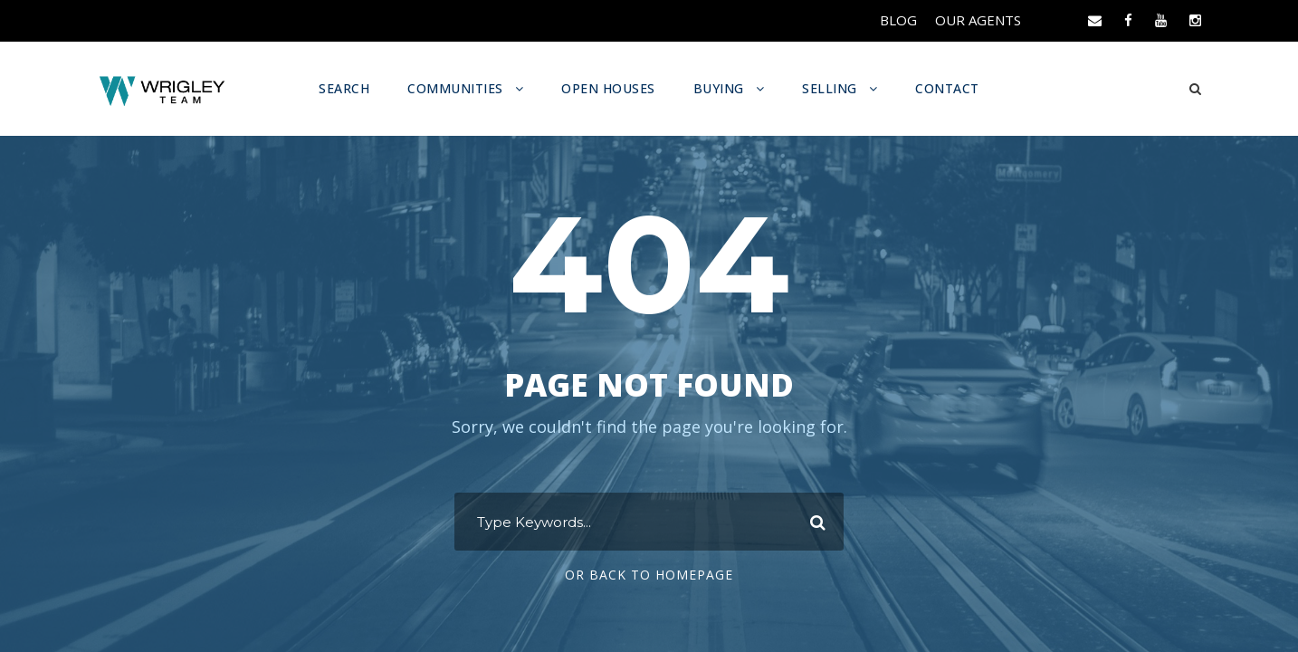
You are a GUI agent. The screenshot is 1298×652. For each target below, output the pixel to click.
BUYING (718, 88)
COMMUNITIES (459, 88)
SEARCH (350, 88)
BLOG (901, 20)
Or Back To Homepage (649, 574)
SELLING (827, 88)
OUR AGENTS (979, 20)
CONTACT (942, 88)
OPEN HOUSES (609, 88)
